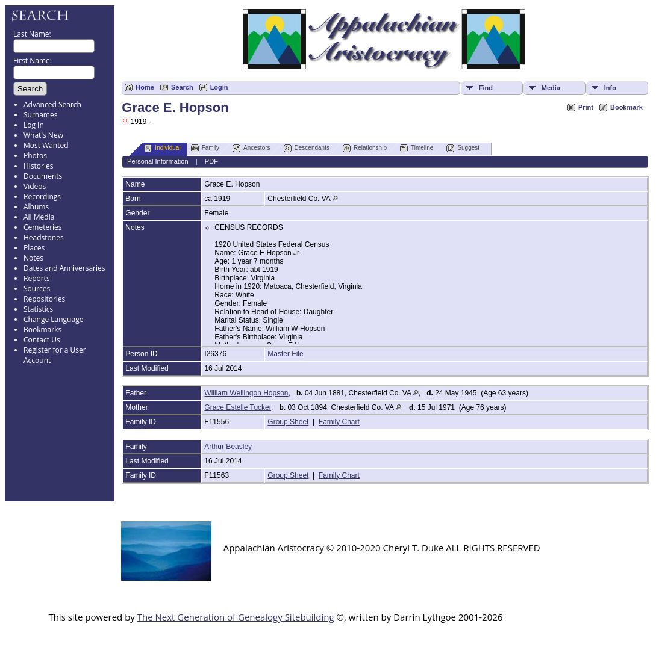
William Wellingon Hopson (246, 393)
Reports (36, 278)
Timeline (416, 148)
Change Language (53, 319)
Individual (162, 148)
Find (486, 87)
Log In (33, 125)
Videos (34, 186)
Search (182, 87)
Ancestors (251, 148)
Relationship (365, 148)
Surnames (40, 115)
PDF (211, 161)
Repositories (44, 299)
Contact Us (41, 340)
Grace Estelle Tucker (237, 407)
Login (219, 87)
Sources (36, 288)
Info (610, 87)
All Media (38, 217)
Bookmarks (42, 329)
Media (551, 87)
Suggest (462, 148)
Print (585, 107)
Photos (35, 155)
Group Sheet (287, 422)
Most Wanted (46, 145)
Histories (38, 166)
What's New (43, 135)
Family (205, 148)
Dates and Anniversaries (64, 268)
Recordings (42, 196)
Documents (42, 176)
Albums (36, 207)
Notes (33, 258)
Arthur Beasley (228, 446)
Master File (285, 354)
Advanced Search (52, 104)
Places (34, 248)
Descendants (307, 148)
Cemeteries (42, 227)
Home (145, 87)
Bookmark (626, 107)
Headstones (43, 237)
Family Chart (339, 422)
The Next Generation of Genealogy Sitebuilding (235, 617)
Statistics (38, 309)
